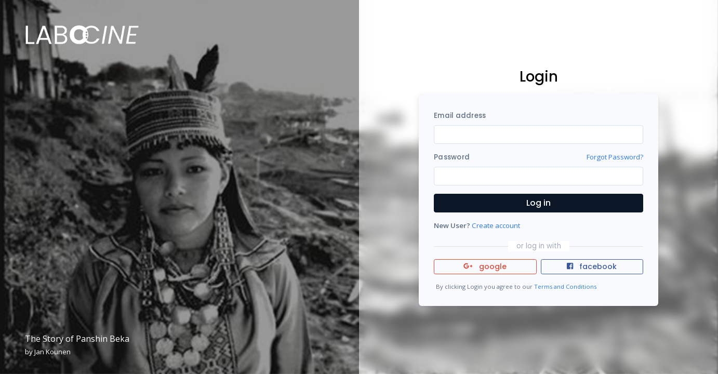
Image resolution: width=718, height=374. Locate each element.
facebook (592, 266)
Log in (538, 203)
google (485, 266)
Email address (460, 116)
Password (452, 157)
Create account (496, 225)
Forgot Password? (615, 157)
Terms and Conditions (565, 286)
